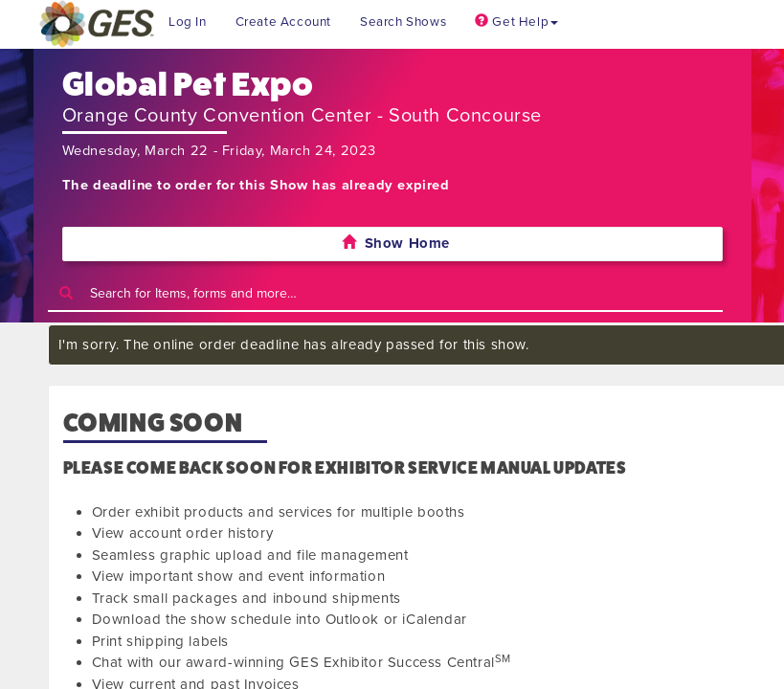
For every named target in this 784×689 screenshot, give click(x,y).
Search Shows (403, 22)
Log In (187, 22)
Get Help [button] (516, 22)
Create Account (283, 22)
